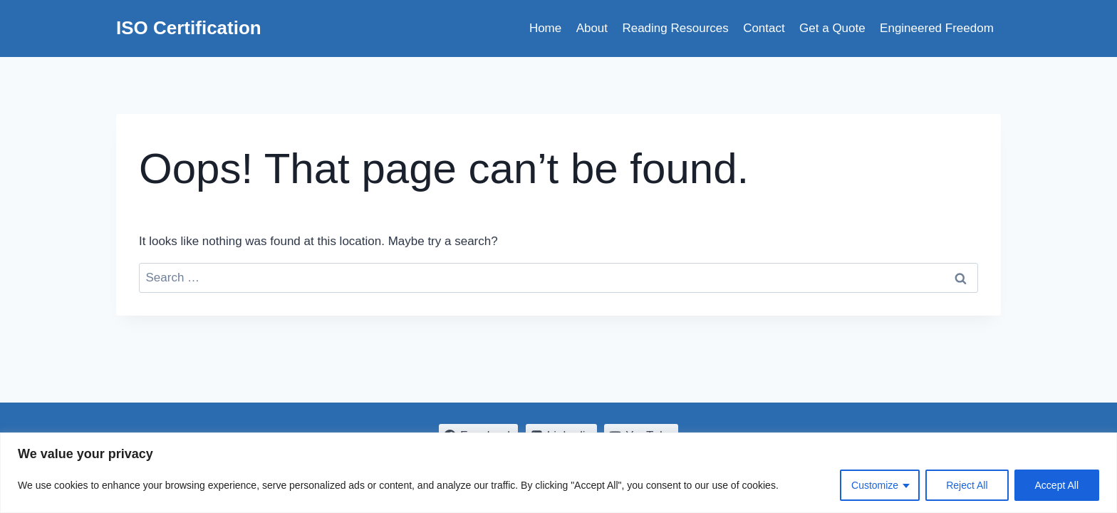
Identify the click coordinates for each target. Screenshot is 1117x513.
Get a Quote (832, 28)
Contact (764, 28)
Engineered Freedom (937, 28)
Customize (874, 485)
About (592, 28)
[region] (558, 472)
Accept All (1057, 485)
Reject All (966, 485)
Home (545, 28)
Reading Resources (675, 28)
